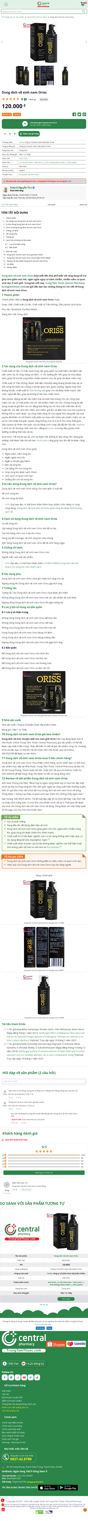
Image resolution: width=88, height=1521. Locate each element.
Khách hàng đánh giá (20, 1133)
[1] (49, 839)
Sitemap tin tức (18, 1442)
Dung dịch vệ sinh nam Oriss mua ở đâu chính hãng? (28, 258)
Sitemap (6, 1442)
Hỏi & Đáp (52, 205)
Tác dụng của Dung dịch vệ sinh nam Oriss (23, 221)
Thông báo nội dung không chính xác (19, 1404)
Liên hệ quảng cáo (10, 1410)
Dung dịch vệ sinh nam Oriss (17, 275)
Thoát (49, 1328)
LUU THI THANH (17, 1475)
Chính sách (10, 1417)
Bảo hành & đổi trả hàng (13, 1432)
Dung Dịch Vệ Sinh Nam (29, 174)
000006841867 (11, 1478)
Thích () (14, 1123)
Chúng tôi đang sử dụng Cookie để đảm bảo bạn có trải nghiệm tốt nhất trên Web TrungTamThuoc (43, 1323)
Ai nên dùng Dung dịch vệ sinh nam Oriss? (23, 224)
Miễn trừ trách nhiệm (12, 1400)
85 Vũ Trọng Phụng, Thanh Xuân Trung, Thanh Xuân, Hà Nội (34, 1466)
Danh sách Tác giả (10, 1439)
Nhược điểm (12, 267)
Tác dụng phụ (11, 234)
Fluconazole (53, 847)
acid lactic (52, 1282)
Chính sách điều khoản (12, 1422)
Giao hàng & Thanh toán (13, 1435)
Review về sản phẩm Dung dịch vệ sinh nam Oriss (27, 261)
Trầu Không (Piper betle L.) (56, 162)
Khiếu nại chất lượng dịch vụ (15, 1407)
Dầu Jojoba (72, 162)
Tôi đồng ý (40, 1328)
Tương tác (10, 237)
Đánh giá (83, 205)
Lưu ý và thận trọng (17, 244)
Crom (51, 428)
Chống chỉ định (12, 230)
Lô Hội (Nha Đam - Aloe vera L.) (31, 162)
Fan (11, 1363)
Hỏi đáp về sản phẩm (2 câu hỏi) (29, 1072)
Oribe (21, 142)
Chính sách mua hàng (12, 1425)
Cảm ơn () (26, 1189)
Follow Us (7, 1372)
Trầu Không (35, 390)
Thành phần (11, 218)
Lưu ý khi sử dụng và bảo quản (18, 240)
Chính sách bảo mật (43, 1324)
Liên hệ (5, 1394)
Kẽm (36, 428)
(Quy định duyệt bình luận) (16, 1140)
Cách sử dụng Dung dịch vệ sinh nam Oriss (23, 227)
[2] (60, 846)
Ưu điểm (10, 264)
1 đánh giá (32, 99)
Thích (11, 1097)
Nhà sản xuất (11, 251)
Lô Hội (43, 374)
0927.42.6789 (21, 1459)
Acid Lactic (23, 158)
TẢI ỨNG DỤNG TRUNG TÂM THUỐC (20, 1487)
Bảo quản (13, 247)
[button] (41, 1304)
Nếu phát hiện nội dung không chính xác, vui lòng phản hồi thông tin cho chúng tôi (38, 181)
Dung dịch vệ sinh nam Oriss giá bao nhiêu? (25, 254)
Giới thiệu (6, 1390)
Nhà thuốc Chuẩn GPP (12, 1397)
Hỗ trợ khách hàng (15, 1385)
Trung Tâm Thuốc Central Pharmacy (65, 283)
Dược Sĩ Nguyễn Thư (21, 187)
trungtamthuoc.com (14, 286)
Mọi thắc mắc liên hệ (16, 1449)
